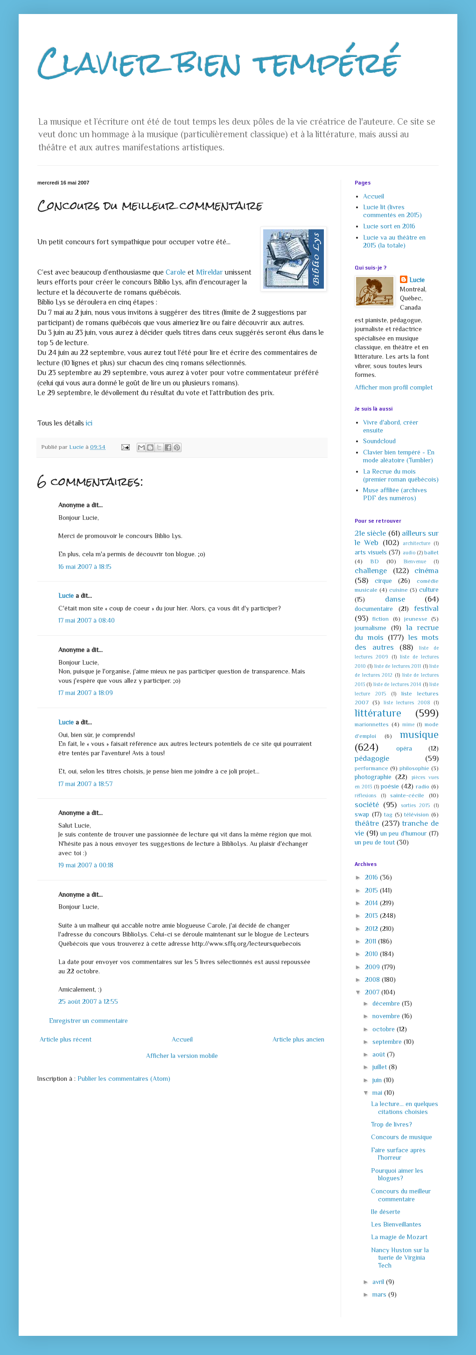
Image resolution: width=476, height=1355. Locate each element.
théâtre (367, 823)
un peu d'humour (403, 833)
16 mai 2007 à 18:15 (85, 566)
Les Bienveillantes (396, 1224)
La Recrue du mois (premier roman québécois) (401, 475)
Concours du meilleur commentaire (401, 1195)
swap (362, 814)
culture (429, 589)
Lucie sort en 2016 (389, 226)
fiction (380, 619)
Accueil (182, 1039)
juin (378, 1080)
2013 (372, 915)
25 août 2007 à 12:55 (88, 1001)
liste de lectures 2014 (397, 684)
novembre (387, 1016)
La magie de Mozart (399, 1237)
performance (371, 768)
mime (408, 724)
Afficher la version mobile (182, 1055)
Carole (176, 272)
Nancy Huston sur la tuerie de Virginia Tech (400, 1258)
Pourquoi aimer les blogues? (397, 1174)
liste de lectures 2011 (397, 666)
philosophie (414, 768)
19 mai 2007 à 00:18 (85, 865)
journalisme (370, 627)
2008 (373, 979)
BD (374, 561)
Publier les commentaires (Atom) (123, 1078)
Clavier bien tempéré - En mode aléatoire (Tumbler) (398, 456)
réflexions (365, 795)
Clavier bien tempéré (218, 62)
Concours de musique (401, 1137)
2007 (373, 992)
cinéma (426, 570)
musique (419, 734)
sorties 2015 (415, 805)
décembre (387, 1003)
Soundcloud (379, 441)
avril (379, 1281)
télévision (416, 814)
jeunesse (415, 619)
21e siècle (370, 533)
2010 (372, 954)
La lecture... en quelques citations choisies (404, 1107)
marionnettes (372, 724)
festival (426, 608)
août (379, 1054)
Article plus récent (65, 1039)
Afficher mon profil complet (394, 387)
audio (409, 552)
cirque (383, 580)
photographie (373, 776)
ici (89, 423)
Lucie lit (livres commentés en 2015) (392, 211)
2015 (372, 890)
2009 (373, 967)
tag (388, 814)
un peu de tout (375, 842)
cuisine (398, 590)
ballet (431, 552)
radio (422, 786)
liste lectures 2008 (407, 702)
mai (378, 1092)
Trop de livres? (391, 1124)
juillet (380, 1067)
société (367, 804)
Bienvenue (415, 561)
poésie (390, 786)
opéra (404, 748)
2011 (371, 941)
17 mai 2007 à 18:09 (85, 692)
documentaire (374, 608)
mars (380, 1294)
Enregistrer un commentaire (88, 1020)
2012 (372, 928)
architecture (416, 543)
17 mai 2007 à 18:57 (85, 783)
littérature (378, 713)
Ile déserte (385, 1211)
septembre (388, 1041)
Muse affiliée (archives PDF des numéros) (395, 494)
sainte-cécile (407, 795)
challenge (371, 570)
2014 (372, 903)
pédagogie (372, 758)
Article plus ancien (298, 1039)
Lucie (66, 595)
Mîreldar (209, 272)
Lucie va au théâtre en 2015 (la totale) (394, 241)
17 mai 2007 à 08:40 (86, 620)
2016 (372, 877)
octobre (384, 1029)
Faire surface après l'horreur (398, 1154)
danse (395, 599)
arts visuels (371, 552)
